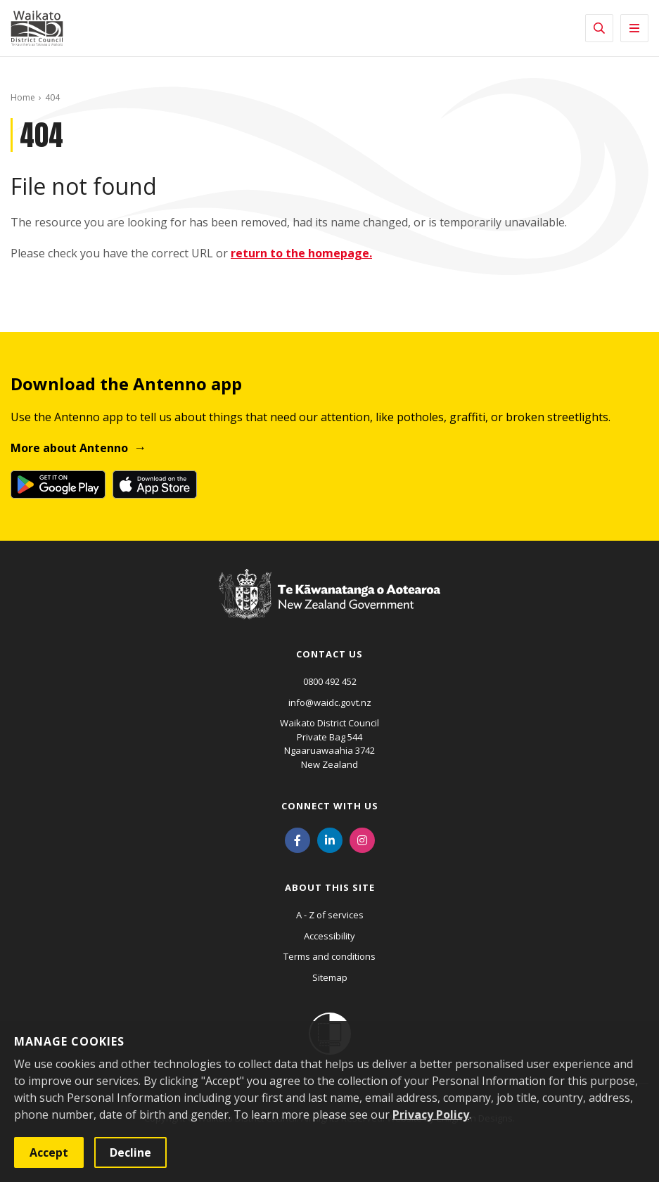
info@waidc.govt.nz (329, 702)
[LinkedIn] (330, 839)
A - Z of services (330, 914)
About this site (330, 887)
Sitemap (329, 977)
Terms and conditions (329, 956)
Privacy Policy (430, 1114)
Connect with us (329, 805)
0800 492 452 (330, 681)
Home (23, 97)
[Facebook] (297, 839)
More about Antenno (69, 448)
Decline (130, 1152)
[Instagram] (362, 839)
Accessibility (329, 936)
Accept (49, 1152)
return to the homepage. (301, 253)
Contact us (329, 654)
